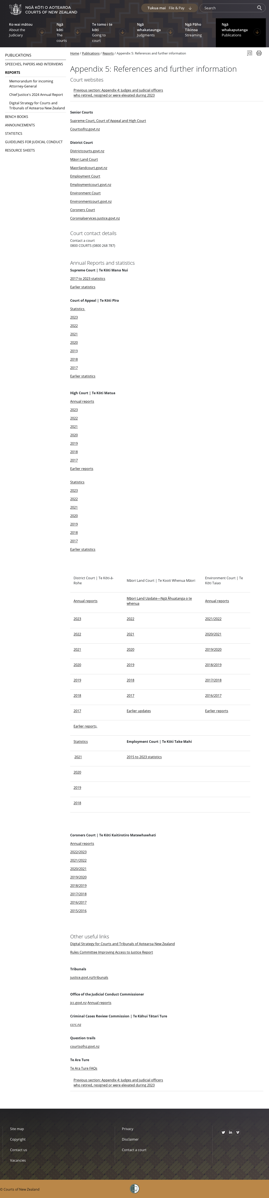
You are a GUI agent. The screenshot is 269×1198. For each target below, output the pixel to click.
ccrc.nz (75, 1024)
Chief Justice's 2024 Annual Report (36, 94)
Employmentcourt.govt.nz (90, 184)
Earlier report (84, 726)
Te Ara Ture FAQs (83, 1068)
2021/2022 (213, 618)
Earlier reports (81, 468)
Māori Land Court (84, 159)
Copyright (18, 1139)
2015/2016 (78, 910)
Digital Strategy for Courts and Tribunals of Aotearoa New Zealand (122, 943)
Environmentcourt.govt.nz (91, 201)
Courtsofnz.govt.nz (85, 129)
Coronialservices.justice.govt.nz (95, 218)
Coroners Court (82, 210)
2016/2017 (213, 695)
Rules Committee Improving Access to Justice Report (111, 952)
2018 (74, 359)
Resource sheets (20, 150)
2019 (74, 443)
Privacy (127, 1129)
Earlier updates (139, 711)
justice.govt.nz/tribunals (89, 977)
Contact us (18, 1150)
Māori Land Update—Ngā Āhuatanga (156, 598)
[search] (227, 8)
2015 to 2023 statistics (144, 757)
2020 (74, 342)
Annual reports (82, 401)
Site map (17, 1129)
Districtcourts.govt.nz (87, 151)
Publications (91, 53)
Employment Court (85, 176)
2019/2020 (213, 649)
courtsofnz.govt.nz (84, 1046)
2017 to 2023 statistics (87, 278)
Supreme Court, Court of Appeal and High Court (108, 120)
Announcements (20, 125)
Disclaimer (130, 1139)
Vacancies (18, 1160)
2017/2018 (213, 680)
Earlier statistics (82, 287)
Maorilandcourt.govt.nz (88, 167)
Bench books (16, 116)
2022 (74, 325)
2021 (74, 334)
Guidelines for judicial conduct (34, 142)
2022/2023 (78, 852)
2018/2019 (213, 664)
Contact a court (134, 1150)
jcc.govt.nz (78, 1002)
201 (73, 351)
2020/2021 (213, 634)
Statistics (77, 309)
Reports (108, 53)
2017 (74, 367)
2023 (74, 317)
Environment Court (85, 193)
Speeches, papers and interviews (34, 64)
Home (74, 53)
